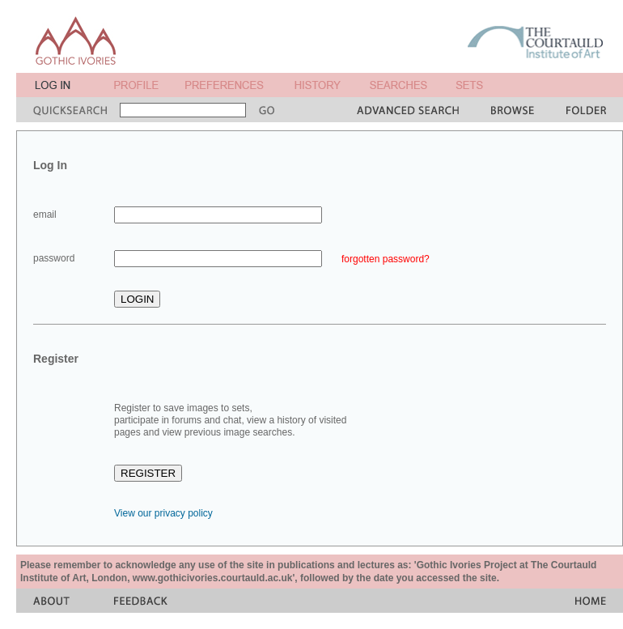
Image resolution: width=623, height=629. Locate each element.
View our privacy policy (163, 513)
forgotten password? (385, 259)
